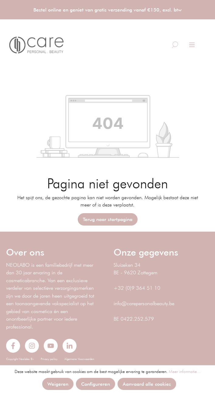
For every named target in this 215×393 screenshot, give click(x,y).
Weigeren (57, 384)
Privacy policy (49, 359)
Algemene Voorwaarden (79, 359)
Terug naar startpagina (107, 219)
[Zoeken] (174, 45)
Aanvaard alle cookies (147, 384)
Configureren (95, 384)
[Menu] (191, 45)
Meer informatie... (184, 371)
